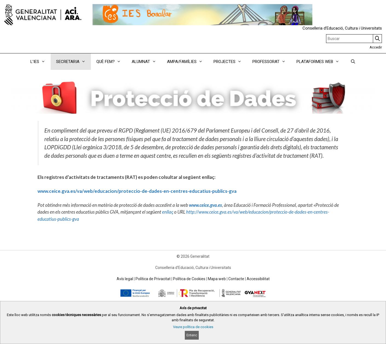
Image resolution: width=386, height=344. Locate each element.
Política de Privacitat (153, 279)
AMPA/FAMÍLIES (187, 61)
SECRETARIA (73, 61)
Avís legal (125, 279)
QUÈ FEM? (111, 61)
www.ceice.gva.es (205, 205)
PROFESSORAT (271, 61)
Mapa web (217, 279)
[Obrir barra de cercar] (353, 61)
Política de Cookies (189, 279)
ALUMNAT (147, 61)
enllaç (167, 212)
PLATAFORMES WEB (320, 61)
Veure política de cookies (193, 327)
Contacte (236, 279)
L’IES (40, 61)
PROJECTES (230, 61)
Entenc (191, 335)
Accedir (376, 47)
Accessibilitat (258, 279)
